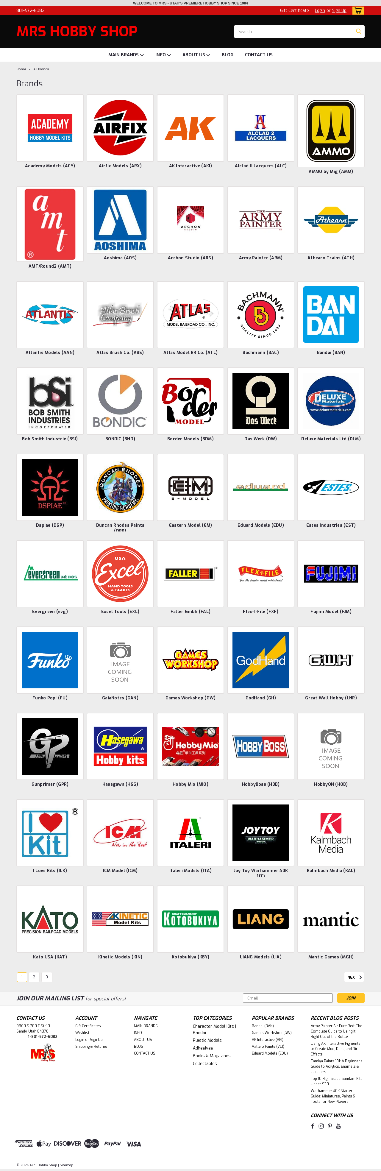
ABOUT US (196, 55)
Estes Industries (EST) (331, 525)
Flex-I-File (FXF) (260, 612)
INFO (163, 55)
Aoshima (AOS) (120, 258)
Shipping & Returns (91, 1046)
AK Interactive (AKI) (190, 166)
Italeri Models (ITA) (190, 871)
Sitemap (66, 1165)
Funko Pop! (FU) (50, 698)
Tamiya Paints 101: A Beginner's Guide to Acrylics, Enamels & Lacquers (337, 1066)
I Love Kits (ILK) (50, 871)
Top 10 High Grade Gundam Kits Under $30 (337, 1081)
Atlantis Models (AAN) (50, 352)
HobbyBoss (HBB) (261, 784)
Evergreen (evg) (50, 612)
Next (355, 977)
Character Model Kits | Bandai (214, 1030)
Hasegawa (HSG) (120, 784)
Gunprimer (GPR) (50, 784)
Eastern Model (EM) (190, 525)
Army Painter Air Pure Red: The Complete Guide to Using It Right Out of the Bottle (336, 1031)
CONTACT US (259, 55)
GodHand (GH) (261, 698)
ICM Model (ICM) (120, 871)
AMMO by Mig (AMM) (331, 171)
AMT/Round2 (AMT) (50, 266)
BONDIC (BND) (120, 439)
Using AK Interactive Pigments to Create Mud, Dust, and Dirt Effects (335, 1049)
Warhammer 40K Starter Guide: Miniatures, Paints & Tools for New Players (333, 1096)
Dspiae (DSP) (50, 525)
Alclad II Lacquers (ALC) (261, 166)
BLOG (227, 55)
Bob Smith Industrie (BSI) (50, 439)
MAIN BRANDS (126, 55)
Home (21, 69)
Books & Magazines (212, 1056)
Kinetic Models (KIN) (120, 957)
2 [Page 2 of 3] (34, 977)
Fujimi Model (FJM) (331, 612)
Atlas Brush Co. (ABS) (120, 352)
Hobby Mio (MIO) (190, 784)
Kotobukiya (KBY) (190, 957)
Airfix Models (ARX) (120, 166)
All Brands (41, 69)
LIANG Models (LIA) (261, 957)
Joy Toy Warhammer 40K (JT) (261, 873)
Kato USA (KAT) (50, 957)
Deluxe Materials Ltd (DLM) (331, 439)
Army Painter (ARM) (261, 258)
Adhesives (203, 1048)
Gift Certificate (294, 10)
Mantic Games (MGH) (331, 957)
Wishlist (82, 1032)
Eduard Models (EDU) (261, 525)
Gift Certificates (88, 1026)
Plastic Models (207, 1040)
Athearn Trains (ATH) (331, 258)
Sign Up (339, 10)
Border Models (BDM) (190, 439)
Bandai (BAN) (331, 352)
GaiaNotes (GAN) (120, 698)
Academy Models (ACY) (50, 166)
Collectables (205, 1063)
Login (320, 10)
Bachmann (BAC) (261, 352)
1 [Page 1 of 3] (22, 977)
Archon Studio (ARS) (190, 258)
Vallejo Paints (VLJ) (268, 1046)
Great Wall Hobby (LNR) (331, 698)
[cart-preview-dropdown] (357, 11)
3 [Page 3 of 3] (47, 977)
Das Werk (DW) (260, 439)
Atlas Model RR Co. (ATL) (190, 352)
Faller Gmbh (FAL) (190, 612)
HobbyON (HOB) (331, 784)
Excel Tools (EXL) (120, 612)
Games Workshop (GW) (190, 698)
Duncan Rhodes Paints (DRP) (120, 528)
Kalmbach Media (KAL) (331, 871)
